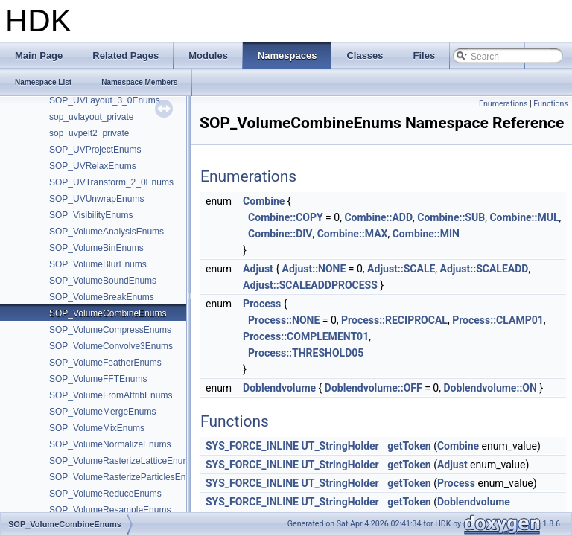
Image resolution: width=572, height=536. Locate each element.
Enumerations (503, 104)
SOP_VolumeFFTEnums (98, 379)
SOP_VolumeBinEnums (96, 248)
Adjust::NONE (314, 269)
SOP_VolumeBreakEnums (101, 297)
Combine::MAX (352, 234)
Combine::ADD (378, 217)
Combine (264, 201)
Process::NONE (284, 320)
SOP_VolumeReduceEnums (105, 493)
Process (262, 304)
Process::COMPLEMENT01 (306, 336)
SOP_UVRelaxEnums (92, 166)
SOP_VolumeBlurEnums (98, 264)
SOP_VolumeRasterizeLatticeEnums (121, 461)
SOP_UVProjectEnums (95, 149)
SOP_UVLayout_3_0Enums (104, 100)
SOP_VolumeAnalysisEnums (106, 231)
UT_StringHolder (339, 446)
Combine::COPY (285, 217)
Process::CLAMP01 (498, 320)
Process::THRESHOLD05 (305, 353)
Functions (550, 104)
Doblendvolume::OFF (373, 388)
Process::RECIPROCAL (394, 320)
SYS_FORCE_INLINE (252, 446)
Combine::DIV (280, 234)
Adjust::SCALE (401, 269)
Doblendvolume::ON (489, 388)
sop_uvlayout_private (91, 117)
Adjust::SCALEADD (484, 269)
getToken (408, 446)
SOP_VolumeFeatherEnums (105, 362)
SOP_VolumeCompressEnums (110, 330)
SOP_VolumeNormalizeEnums (110, 444)
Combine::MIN (426, 234)
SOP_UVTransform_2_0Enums (111, 182)
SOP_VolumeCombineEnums (107, 313)
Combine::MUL (524, 217)
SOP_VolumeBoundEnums (102, 280)
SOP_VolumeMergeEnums (102, 411)
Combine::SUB (451, 217)
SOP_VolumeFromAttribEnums (110, 395)
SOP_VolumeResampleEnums (110, 510)
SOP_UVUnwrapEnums (96, 199)
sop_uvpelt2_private (89, 133)
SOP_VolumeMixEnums (96, 428)
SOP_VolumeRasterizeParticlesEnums (126, 477)
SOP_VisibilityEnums (91, 215)
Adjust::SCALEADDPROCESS (310, 285)
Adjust (258, 269)
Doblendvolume (279, 388)
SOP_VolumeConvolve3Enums (111, 346)
